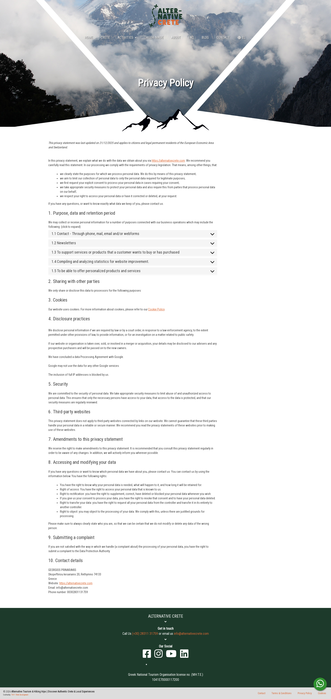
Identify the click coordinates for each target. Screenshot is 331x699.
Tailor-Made (153, 37)
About (176, 37)
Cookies (322, 693)
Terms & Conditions (281, 693)
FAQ (191, 37)
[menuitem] (241, 37)
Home (89, 37)
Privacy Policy (305, 693)
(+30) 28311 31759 (145, 634)
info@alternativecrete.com (191, 634)
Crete (105, 37)
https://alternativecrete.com (168, 160)
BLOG (205, 37)
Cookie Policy (156, 309)
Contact (223, 37)
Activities (127, 37)
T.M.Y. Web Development (19, 695)
